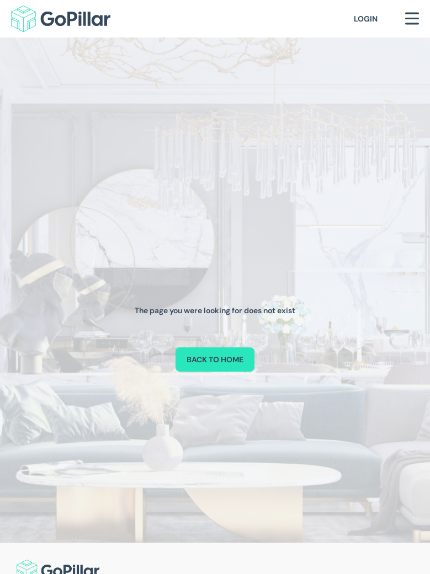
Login (366, 19)
